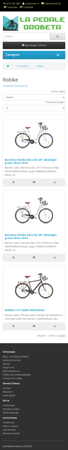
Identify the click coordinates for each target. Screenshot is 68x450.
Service (6, 363)
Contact (7, 388)
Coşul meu (10, 7)
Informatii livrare (11, 371)
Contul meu (30, 3)
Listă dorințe (9, 429)
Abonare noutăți (11, 433)
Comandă (26, 7)
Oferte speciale (10, 412)
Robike (40, 66)
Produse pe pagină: (55, 102)
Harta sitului (9, 395)
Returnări (7, 391)
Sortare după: (58, 91)
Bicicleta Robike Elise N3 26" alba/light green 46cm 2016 (31, 161)
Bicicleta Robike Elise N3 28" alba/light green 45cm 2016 (31, 236)
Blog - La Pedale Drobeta (15, 356)
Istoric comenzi (10, 426)
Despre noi (8, 367)
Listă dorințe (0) (50, 3)
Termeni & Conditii (12, 378)
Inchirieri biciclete (12, 360)
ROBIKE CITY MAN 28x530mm (24, 310)
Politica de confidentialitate (17, 374)
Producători (9, 405)
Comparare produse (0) (15, 85)
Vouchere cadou (11, 409)
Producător (23, 66)
